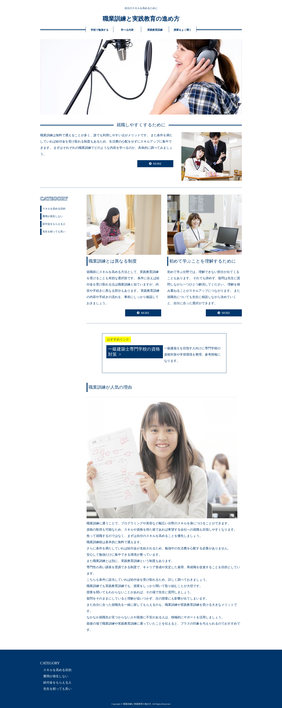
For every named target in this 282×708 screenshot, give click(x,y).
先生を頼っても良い (53, 231)
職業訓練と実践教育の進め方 (141, 18)
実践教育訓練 (155, 29)
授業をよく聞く (183, 29)
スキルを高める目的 (53, 208)
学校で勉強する (99, 29)
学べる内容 (127, 29)
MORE (157, 163)
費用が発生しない (52, 216)
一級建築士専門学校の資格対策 (134, 352)
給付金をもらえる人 (53, 223)
